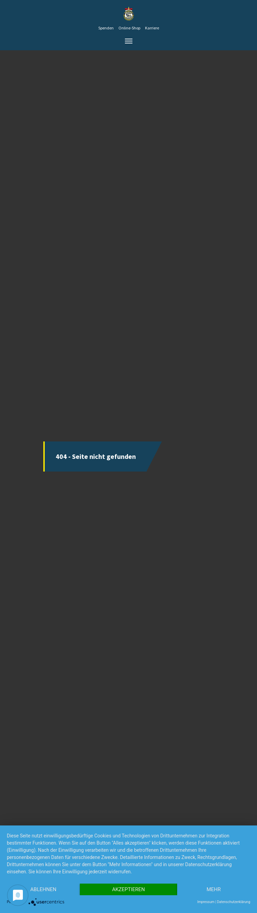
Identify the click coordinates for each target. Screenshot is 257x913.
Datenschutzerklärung (233, 902)
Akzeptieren (128, 889)
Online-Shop (129, 27)
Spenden (106, 27)
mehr (213, 889)
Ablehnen (43, 889)
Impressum (205, 902)
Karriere (152, 27)
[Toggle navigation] (128, 41)
